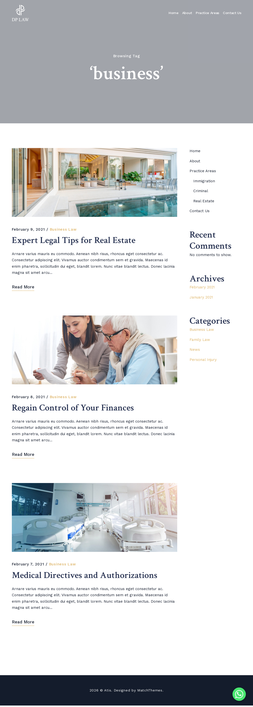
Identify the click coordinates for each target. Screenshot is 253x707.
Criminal (200, 191)
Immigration (204, 181)
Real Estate (203, 201)
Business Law (63, 229)
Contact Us (232, 13)
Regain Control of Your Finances (75, 408)
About (187, 13)
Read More (23, 287)
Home (173, 13)
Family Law (200, 339)
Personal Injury (203, 359)
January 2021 (201, 297)
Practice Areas (207, 13)
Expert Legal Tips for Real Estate (75, 240)
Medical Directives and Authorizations (86, 576)
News (195, 349)
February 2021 (202, 287)
